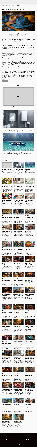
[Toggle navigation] (3, 1)
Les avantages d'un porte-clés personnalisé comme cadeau (18, 106)
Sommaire (19, 33)
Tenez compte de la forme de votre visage (18, 35)
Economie (8, 440)
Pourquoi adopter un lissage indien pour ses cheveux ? (30, 375)
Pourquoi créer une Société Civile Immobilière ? (18, 343)
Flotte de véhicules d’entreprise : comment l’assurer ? (29, 296)
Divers (6, 5)
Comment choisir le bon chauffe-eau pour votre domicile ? (18, 128)
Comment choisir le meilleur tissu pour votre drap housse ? (18, 202)
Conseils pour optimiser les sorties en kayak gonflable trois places (18, 152)
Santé (19, 440)
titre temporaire (29, 278)
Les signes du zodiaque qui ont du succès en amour (7, 375)
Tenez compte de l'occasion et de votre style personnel (18, 34)
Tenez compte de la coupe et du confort (18, 36)
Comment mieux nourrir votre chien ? (6, 328)
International (14, 440)
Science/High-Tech (24, 440)
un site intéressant (5, 49)
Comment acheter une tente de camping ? (29, 328)
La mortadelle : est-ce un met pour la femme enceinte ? (18, 391)
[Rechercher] (17, 436)
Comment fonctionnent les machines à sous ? (6, 343)
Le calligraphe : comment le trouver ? (6, 296)
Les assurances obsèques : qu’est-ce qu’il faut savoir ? (18, 328)
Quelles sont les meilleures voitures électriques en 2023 (29, 343)
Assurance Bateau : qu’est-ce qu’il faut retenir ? (18, 296)
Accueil (3, 5)
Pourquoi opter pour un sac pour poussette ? (7, 358)
